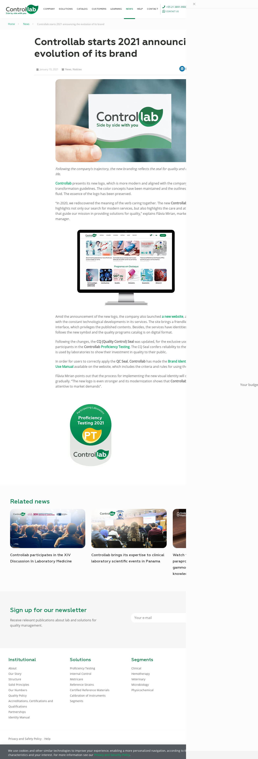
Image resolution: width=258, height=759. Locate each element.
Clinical (136, 668)
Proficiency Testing (82, 668)
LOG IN (241, 9)
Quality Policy (17, 695)
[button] (182, 68)
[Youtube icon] (236, 738)
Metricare (76, 679)
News (26, 24)
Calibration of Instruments (88, 695)
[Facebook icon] (223, 738)
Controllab (63, 183)
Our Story (14, 674)
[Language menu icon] (224, 9)
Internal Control (80, 674)
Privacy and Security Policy (112, 755)
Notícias (77, 69)
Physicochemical (142, 690)
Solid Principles (18, 685)
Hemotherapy (140, 674)
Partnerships (17, 712)
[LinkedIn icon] (230, 738)
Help (47, 739)
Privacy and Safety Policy (25, 739)
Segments (76, 701)
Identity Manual (19, 717)
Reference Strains (82, 685)
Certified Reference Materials (89, 690)
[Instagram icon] (243, 738)
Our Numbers (17, 690)
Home (11, 24)
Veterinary (138, 679)
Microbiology (140, 685)
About (12, 668)
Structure (14, 679)
